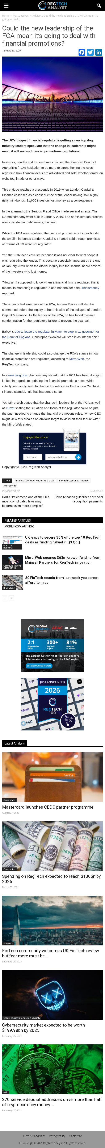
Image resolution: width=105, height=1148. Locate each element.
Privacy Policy (57, 1136)
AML (5, 1092)
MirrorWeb (76, 359)
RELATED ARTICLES (18, 520)
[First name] (32, 457)
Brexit (10, 408)
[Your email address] (62, 457)
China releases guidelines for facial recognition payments (79, 499)
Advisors (8, 943)
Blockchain (9, 588)
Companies (9, 800)
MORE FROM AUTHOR (19, 526)
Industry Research (8, 546)
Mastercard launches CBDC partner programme (47, 807)
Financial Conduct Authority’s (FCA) (35, 480)
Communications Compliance (12, 566)
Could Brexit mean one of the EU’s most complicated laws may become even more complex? (25, 501)
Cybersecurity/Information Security (21, 1017)
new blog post (18, 375)
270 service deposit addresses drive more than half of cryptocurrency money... (52, 1102)
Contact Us (75, 1136)
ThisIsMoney (90, 288)
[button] (99, 5)
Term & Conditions (34, 1136)
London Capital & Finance (74, 480)
